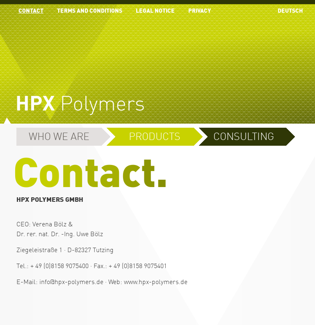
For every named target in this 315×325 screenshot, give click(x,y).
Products (154, 137)
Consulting (243, 137)
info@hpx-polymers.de (71, 282)
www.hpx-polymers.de (155, 282)
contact (30, 11)
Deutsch (290, 11)
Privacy (199, 11)
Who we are (59, 137)
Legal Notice (155, 11)
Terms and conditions (89, 11)
